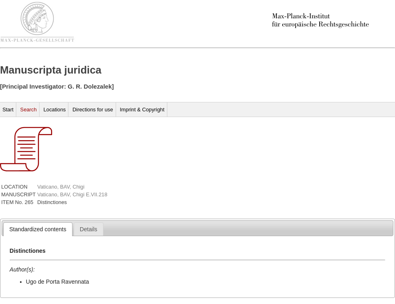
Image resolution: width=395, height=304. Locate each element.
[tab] (37, 229)
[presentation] (38, 229)
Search (28, 109)
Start (7, 109)
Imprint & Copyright (142, 109)
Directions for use (92, 109)
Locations (55, 109)
